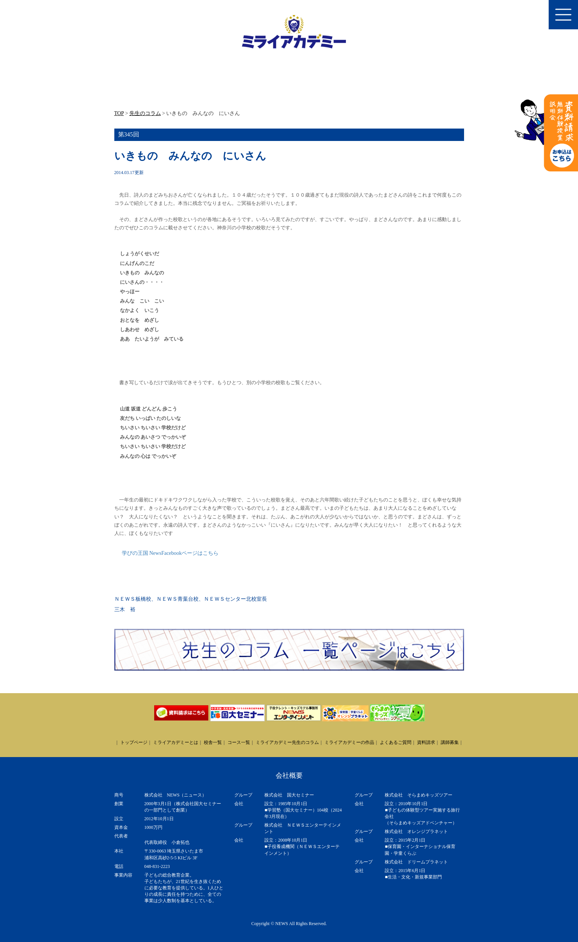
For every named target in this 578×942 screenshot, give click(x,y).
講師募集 (450, 742)
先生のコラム (145, 113)
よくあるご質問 (395, 742)
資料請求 (426, 742)
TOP (119, 113)
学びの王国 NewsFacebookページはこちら (170, 553)
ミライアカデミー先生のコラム (287, 742)
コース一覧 (239, 742)
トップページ (133, 742)
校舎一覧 (213, 742)
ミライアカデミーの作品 (349, 742)
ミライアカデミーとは (175, 742)
